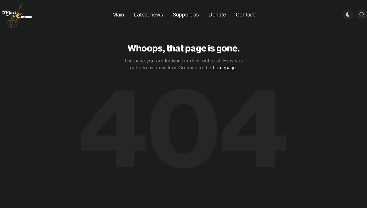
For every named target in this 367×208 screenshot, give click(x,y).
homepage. (225, 67)
